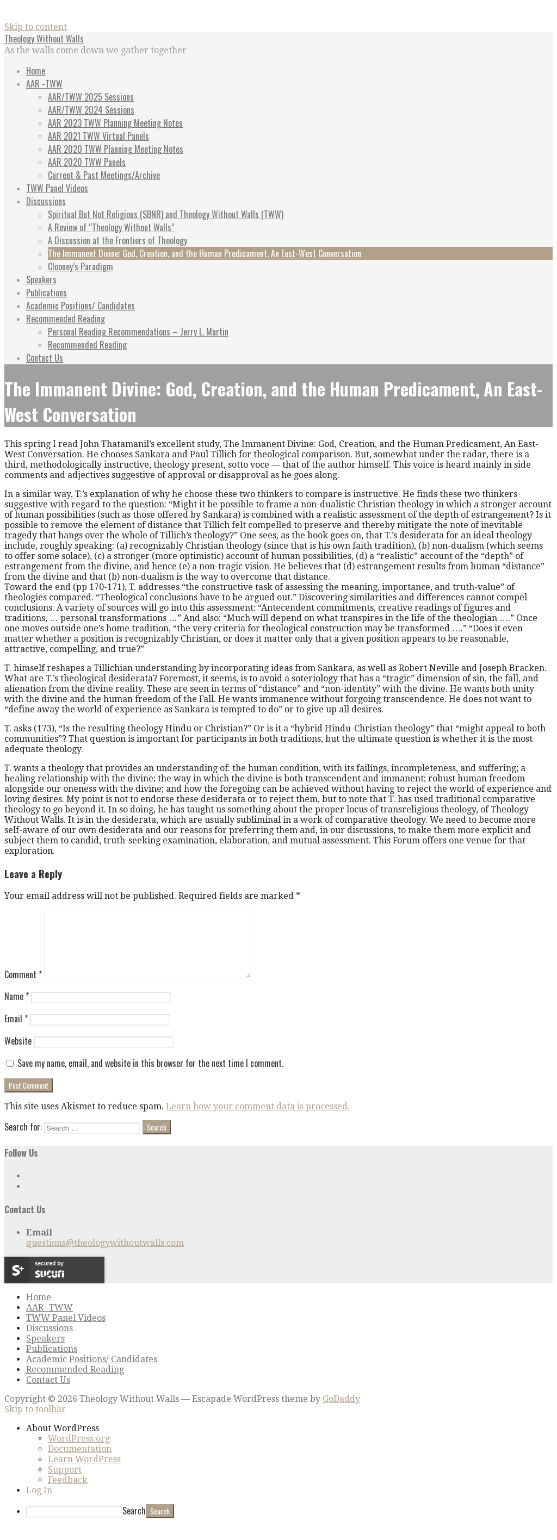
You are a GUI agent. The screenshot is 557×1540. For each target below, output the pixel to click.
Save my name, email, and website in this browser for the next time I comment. (150, 1076)
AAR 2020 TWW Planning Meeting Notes (115, 149)
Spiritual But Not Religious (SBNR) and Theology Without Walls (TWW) (165, 214)
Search (134, 1523)
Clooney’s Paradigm (80, 266)
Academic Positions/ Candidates (80, 305)
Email (16, 1031)
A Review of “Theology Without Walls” (111, 227)
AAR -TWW (44, 83)
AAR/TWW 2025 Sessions (91, 96)
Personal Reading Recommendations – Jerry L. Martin (138, 331)
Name (16, 1009)
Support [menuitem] (65, 1482)
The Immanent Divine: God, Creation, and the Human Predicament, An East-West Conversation (204, 253)
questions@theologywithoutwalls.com (105, 1256)
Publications (46, 292)
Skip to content (35, 27)
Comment (23, 987)
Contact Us (44, 357)
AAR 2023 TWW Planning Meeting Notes (115, 122)
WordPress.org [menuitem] (79, 1451)
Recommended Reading (65, 318)
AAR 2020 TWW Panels (87, 162)
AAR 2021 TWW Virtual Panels (98, 135)
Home (35, 70)
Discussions (46, 201)
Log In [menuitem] (39, 1503)
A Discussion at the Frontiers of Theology (117, 240)
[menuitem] (289, 1441)
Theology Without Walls (44, 38)
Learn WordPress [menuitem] (84, 1472)
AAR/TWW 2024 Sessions (91, 109)
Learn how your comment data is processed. (258, 1119)
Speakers (41, 279)
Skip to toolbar (35, 1422)
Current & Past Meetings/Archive (104, 175)
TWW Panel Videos (57, 188)
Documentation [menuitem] (80, 1462)
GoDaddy (341, 1412)
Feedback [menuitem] (68, 1493)
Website (18, 1053)
